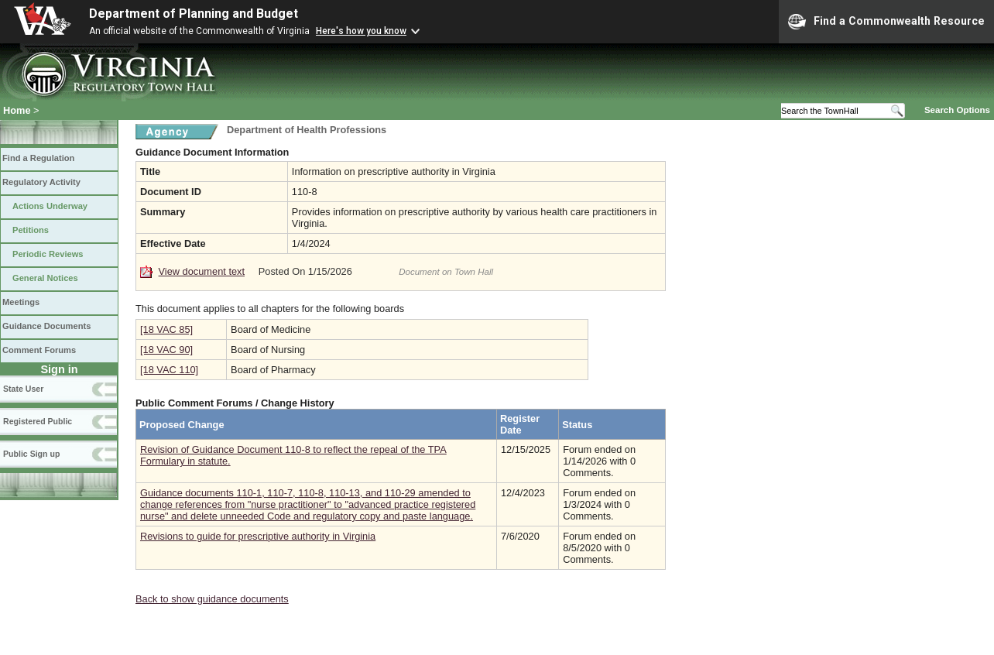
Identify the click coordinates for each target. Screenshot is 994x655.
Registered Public (37, 421)
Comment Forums (39, 350)
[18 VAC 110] (169, 370)
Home (17, 110)
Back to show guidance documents (212, 599)
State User (23, 388)
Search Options (957, 110)
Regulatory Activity (41, 182)
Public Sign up (31, 453)
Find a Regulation (38, 158)
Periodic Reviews (48, 254)
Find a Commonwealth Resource (886, 21)
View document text (202, 271)
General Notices (45, 278)
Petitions (30, 230)
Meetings (20, 302)
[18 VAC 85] (166, 329)
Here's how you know (361, 31)
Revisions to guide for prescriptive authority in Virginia (257, 536)
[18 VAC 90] (166, 349)
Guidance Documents (46, 326)
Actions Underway (49, 206)
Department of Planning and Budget (193, 13)
